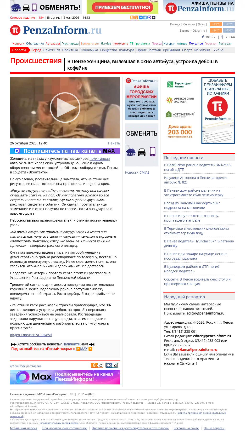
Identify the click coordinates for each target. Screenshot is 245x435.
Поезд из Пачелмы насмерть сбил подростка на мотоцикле (192, 205)
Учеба (218, 50)
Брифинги (51, 50)
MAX (83, 348)
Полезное (196, 43)
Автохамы (53, 43)
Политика (70, 50)
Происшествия (148, 50)
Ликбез (106, 43)
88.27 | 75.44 (218, 36)
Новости (18, 43)
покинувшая (99, 158)
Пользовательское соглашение (64, 428)
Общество (108, 50)
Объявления (35, 43)
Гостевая (225, 43)
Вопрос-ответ (89, 43)
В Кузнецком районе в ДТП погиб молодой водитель (191, 268)
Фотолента (120, 43)
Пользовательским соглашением (58, 422)
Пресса (157, 43)
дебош (14, 366)
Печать (114, 143)
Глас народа (70, 43)
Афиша (182, 43)
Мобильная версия (23, 428)
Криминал (171, 50)
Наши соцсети (214, 428)
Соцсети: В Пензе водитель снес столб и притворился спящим (197, 281)
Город (36, 50)
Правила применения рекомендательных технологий (130, 428)
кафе (22, 366)
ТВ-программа (140, 43)
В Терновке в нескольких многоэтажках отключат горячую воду (196, 230)
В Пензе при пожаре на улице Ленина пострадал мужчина (196, 256)
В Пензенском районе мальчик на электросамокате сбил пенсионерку (193, 192)
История (169, 43)
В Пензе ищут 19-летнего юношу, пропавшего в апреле (191, 218)
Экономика (89, 50)
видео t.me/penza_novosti (31, 334)
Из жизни (202, 50)
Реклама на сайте (186, 428)
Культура (126, 50)
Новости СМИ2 (137, 172)
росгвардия (33, 366)
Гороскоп (211, 43)
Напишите (71, 344)
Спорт (187, 50)
